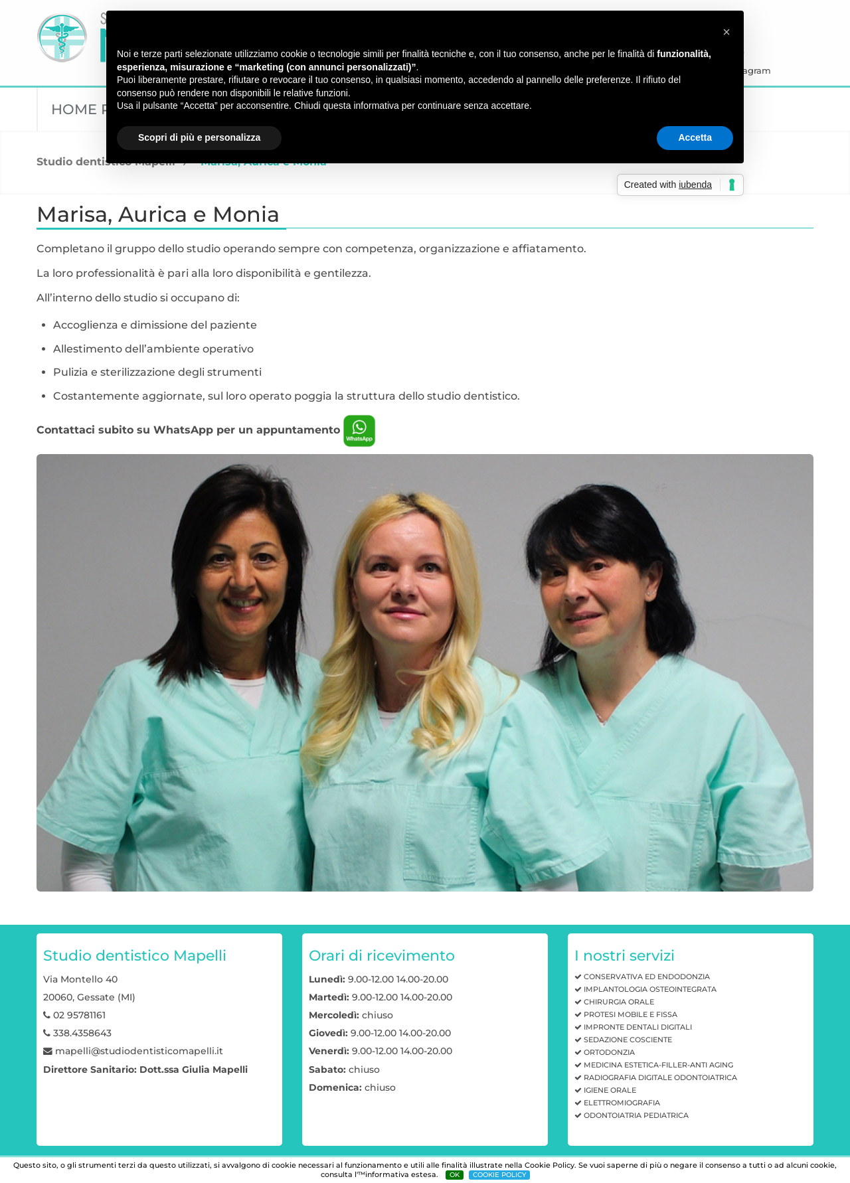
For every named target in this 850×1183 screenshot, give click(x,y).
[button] (726, 31)
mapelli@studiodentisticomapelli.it (139, 1051)
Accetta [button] (695, 137)
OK (455, 1174)
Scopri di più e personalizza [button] (199, 137)
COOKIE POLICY (499, 1174)
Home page (95, 109)
